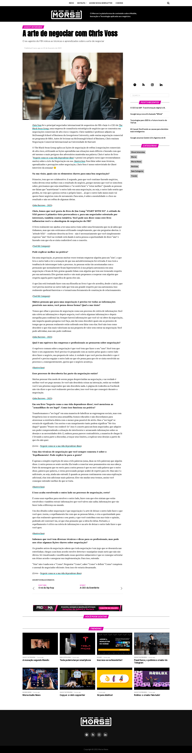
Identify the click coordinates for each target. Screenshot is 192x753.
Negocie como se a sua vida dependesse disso (55, 157)
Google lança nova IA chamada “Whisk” (146, 114)
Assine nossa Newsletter (100, 3)
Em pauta (81, 3)
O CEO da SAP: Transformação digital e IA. (147, 108)
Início (71, 3)
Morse (133, 157)
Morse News (136, 162)
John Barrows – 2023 (42, 205)
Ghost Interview (138, 152)
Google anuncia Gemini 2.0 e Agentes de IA (147, 138)
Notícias (134, 166)
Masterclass (95, 161)
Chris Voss (37, 125)
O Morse (119, 3)
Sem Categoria (137, 171)
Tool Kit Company (42, 246)
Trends (134, 176)
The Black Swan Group (43, 128)
